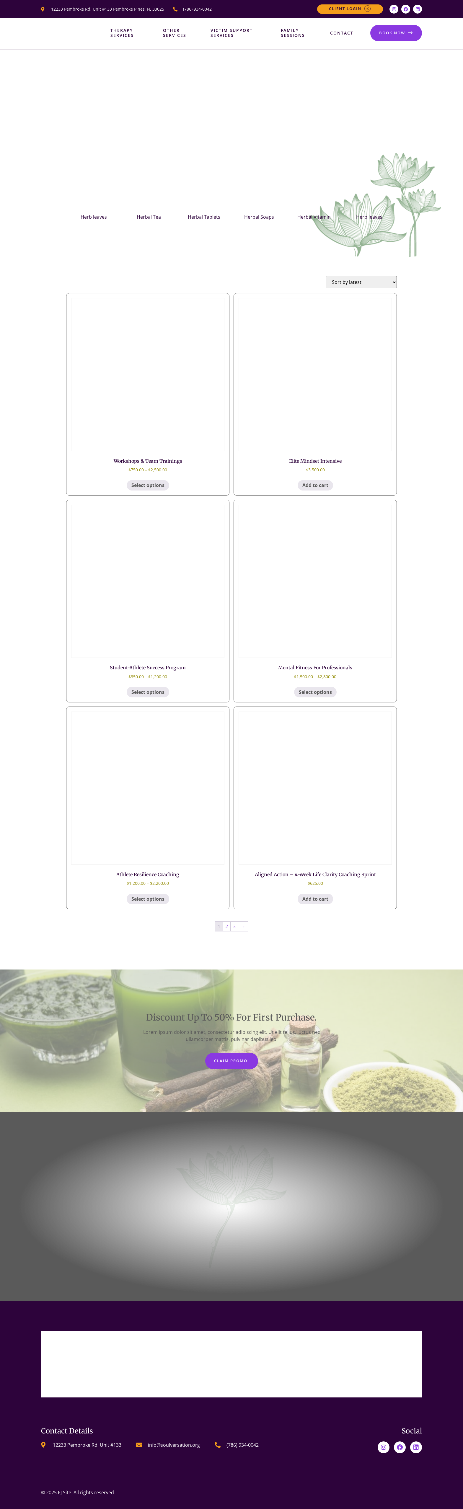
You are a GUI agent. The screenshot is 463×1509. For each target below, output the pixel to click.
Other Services (174, 32)
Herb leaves (94, 217)
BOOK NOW (396, 32)
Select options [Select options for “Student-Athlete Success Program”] (147, 692)
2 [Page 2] (226, 926)
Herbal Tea (149, 217)
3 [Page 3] (234, 926)
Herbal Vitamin (314, 217)
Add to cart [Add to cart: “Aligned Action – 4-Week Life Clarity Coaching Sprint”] (315, 899)
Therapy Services (122, 32)
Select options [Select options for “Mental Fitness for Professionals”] (315, 692)
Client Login (350, 8)
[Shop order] (361, 282)
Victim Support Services (231, 32)
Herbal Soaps (259, 217)
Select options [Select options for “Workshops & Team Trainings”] (147, 485)
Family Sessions (292, 32)
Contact (341, 33)
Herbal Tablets (204, 217)
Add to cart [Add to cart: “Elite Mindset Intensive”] (315, 485)
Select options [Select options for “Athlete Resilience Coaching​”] (147, 899)
